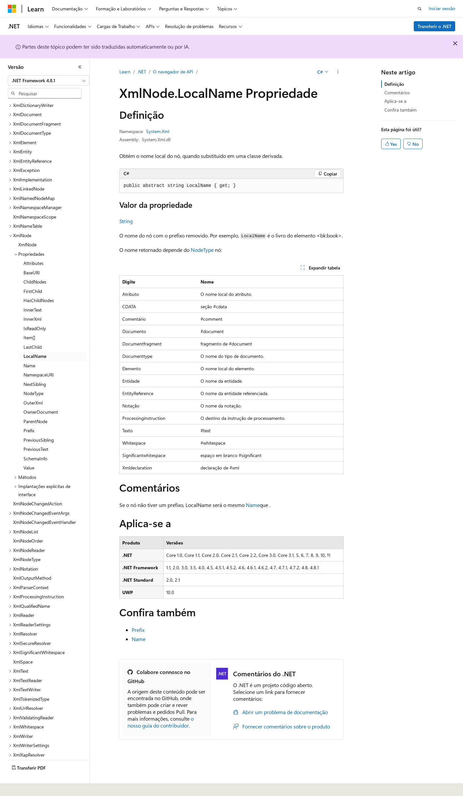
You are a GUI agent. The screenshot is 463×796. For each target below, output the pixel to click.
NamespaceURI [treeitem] (38, 357)
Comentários (397, 92)
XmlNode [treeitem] (27, 226)
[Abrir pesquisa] (419, 9)
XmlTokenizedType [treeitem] (31, 681)
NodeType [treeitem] (33, 375)
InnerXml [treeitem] (32, 301)
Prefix (138, 629)
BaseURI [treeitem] (31, 255)
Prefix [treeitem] (28, 412)
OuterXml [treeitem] (33, 385)
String (126, 221)
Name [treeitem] (29, 347)
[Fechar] (80, 67)
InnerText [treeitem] (32, 292)
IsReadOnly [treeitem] (34, 310)
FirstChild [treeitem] (32, 273)
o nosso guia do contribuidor (160, 722)
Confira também (400, 110)
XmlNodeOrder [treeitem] (28, 523)
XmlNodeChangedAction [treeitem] (37, 485)
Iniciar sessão (442, 8)
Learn (124, 72)
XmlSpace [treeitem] (23, 644)
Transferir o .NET (435, 26)
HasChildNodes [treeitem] (38, 282)
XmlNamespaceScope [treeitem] (34, 199)
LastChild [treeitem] (32, 329)
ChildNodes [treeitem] (34, 264)
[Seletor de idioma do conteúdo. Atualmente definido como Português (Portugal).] (35, 786)
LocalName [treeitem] (34, 338)
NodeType (202, 249)
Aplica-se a (395, 101)
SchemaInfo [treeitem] (35, 440)
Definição (394, 84)
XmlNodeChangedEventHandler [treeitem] (44, 504)
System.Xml (157, 131)
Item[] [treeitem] (29, 319)
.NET (141, 72)
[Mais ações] (338, 72)
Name (253, 504)
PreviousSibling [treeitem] (38, 422)
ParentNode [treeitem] (35, 403)
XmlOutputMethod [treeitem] (32, 560)
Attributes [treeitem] (33, 245)
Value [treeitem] (28, 450)
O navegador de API (173, 72)
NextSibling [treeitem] (34, 366)
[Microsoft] (12, 9)
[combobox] (48, 80)
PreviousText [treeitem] (35, 431)
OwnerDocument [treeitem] (40, 394)
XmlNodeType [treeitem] (26, 541)
